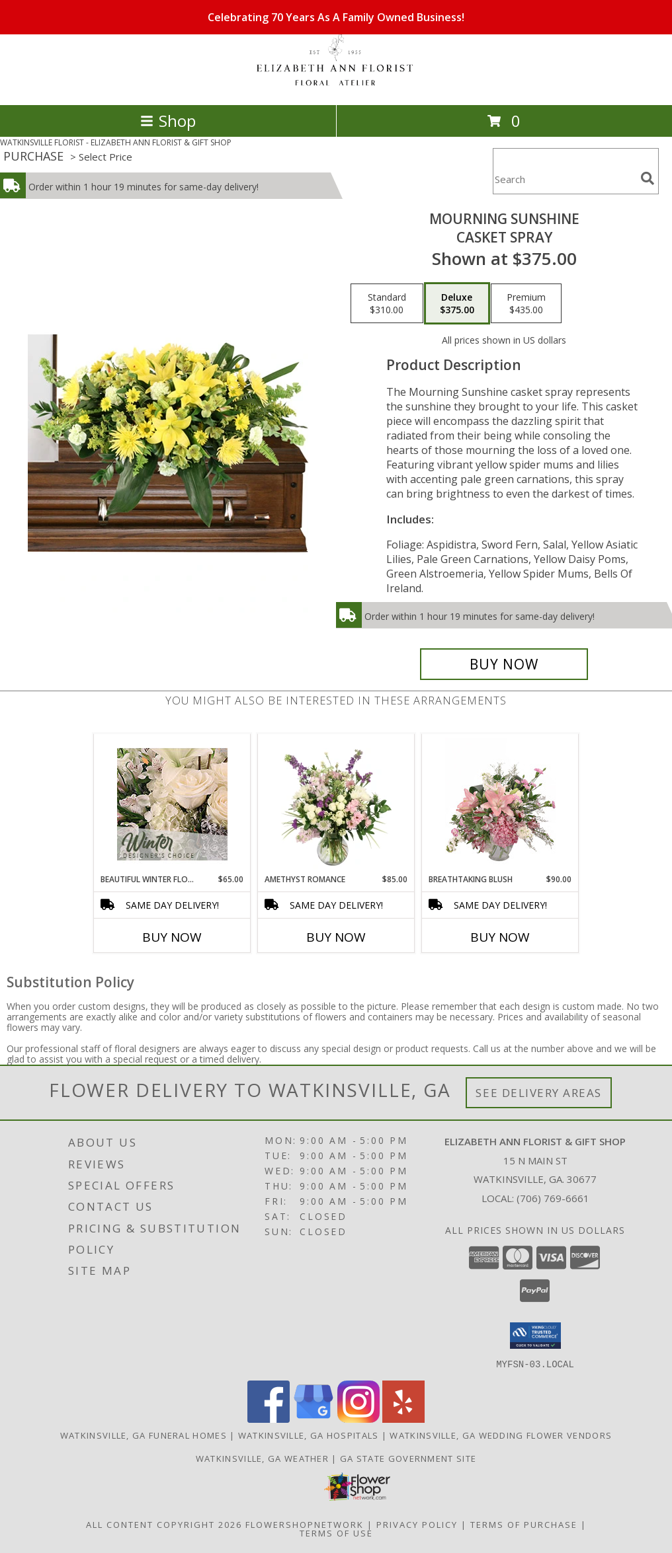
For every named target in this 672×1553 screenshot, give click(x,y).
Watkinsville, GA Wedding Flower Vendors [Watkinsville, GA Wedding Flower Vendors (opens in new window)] (501, 1435)
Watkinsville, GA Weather (262, 1458)
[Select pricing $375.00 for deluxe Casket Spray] (457, 303)
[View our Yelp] (403, 1418)
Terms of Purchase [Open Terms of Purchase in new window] (523, 1524)
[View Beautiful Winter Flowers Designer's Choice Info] (172, 804)
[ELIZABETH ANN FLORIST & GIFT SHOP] (336, 85)
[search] (647, 178)
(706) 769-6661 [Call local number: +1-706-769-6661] (553, 1198)
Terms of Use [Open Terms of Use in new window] (336, 1532)
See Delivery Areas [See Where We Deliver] (539, 1092)
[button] (535, 1335)
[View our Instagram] (358, 1418)
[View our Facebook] (268, 1418)
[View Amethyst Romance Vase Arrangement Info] (336, 804)
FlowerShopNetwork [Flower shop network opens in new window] (304, 1524)
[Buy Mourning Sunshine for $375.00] (504, 664)
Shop (168, 121)
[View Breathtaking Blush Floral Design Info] (500, 804)
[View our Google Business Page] (313, 1418)
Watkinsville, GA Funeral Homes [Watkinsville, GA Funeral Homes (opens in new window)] (143, 1435)
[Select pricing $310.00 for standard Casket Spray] (387, 303)
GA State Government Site (408, 1458)
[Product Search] (564, 179)
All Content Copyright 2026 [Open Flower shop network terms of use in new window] (164, 1524)
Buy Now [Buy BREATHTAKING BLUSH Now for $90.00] (500, 937)
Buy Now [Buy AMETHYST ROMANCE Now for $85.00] (336, 937)
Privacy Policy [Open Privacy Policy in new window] (417, 1524)
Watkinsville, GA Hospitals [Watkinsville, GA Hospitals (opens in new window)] (308, 1435)
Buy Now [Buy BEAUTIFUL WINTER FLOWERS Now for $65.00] (172, 937)
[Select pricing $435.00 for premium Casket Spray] (526, 303)
